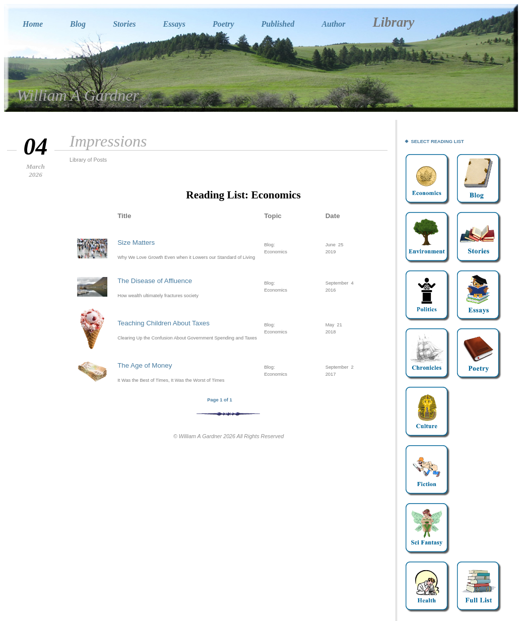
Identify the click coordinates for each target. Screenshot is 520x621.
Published (278, 24)
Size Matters (136, 242)
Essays (174, 24)
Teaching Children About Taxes (163, 323)
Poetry (223, 24)
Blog (78, 24)
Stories (124, 24)
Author (333, 24)
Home (33, 24)
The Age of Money (144, 365)
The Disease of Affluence (154, 281)
